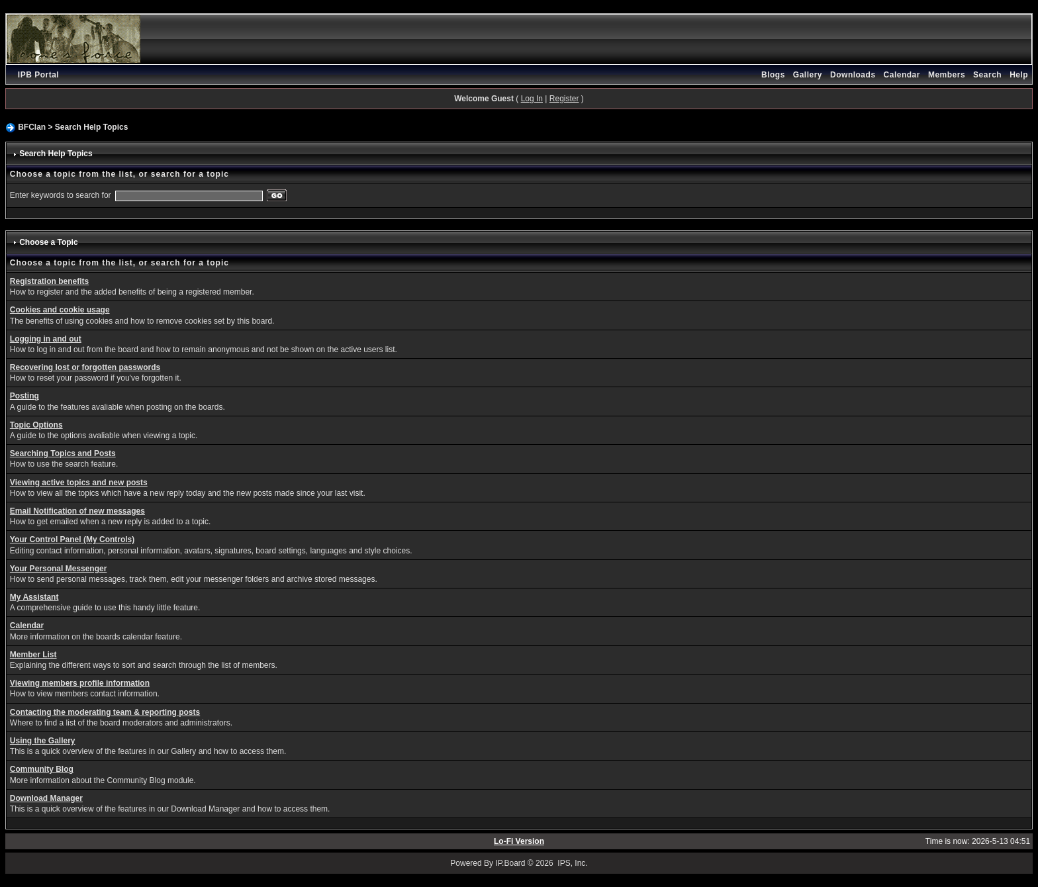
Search (987, 74)
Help (1019, 74)
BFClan (32, 127)
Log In (532, 98)
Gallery (807, 74)
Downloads (853, 74)
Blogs (773, 74)
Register (564, 98)
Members (946, 74)
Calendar (902, 74)
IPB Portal (38, 74)
